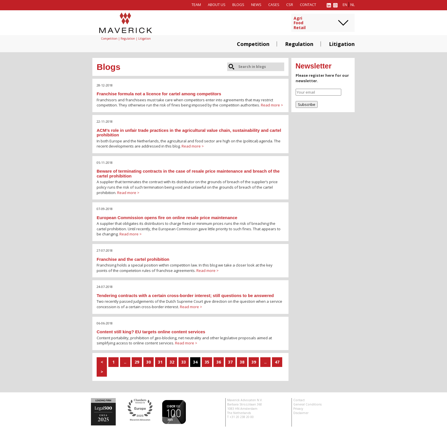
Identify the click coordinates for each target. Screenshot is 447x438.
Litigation (342, 44)
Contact (308, 4)
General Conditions (307, 404)
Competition (253, 44)
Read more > (272, 105)
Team (196, 4)
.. (125, 362)
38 (242, 362)
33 (183, 362)
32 (172, 362)
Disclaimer (300, 413)
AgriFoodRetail (300, 23)
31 (160, 362)
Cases (273, 4)
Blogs (238, 4)
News (256, 4)
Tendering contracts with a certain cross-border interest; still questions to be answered (185, 295)
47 (277, 362)
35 (207, 362)
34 (195, 362)
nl (352, 4)
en (345, 4)
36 (218, 362)
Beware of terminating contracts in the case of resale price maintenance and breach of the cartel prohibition (188, 173)
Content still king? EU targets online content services (151, 331)
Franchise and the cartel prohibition (133, 259)
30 (148, 362)
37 (230, 362)
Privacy (298, 409)
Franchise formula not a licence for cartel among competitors (159, 93)
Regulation (299, 44)
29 (137, 362)
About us (216, 4)
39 (253, 362)
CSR (289, 4)
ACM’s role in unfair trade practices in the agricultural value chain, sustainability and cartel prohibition (189, 133)
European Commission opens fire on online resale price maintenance (167, 217)
